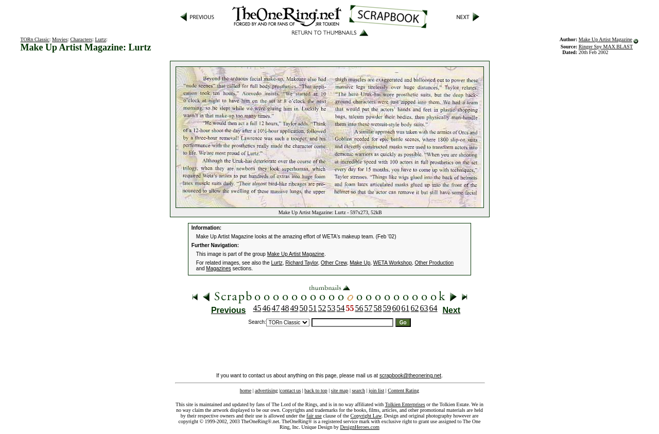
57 (369, 308)
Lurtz (100, 39)
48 (285, 308)
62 (415, 308)
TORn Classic (35, 39)
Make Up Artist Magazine (605, 39)
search (358, 390)
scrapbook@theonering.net (410, 375)
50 (304, 308)
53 (331, 308)
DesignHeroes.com (359, 427)
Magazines (218, 268)
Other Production (434, 263)
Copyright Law (366, 416)
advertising (266, 390)
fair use (314, 416)
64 (433, 308)
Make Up (360, 263)
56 (359, 308)
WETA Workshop (392, 263)
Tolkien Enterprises (405, 404)
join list (376, 390)
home (245, 390)
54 (341, 308)
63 (424, 308)
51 (313, 308)
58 (378, 308)
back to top (315, 390)
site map (340, 390)
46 (267, 308)
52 (322, 308)
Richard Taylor (301, 263)
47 (276, 308)
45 (257, 308)
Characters (81, 39)
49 (294, 308)
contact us (290, 390)
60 (396, 308)
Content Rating (403, 390)
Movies (59, 39)
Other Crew (334, 263)
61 (406, 308)
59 (387, 308)
